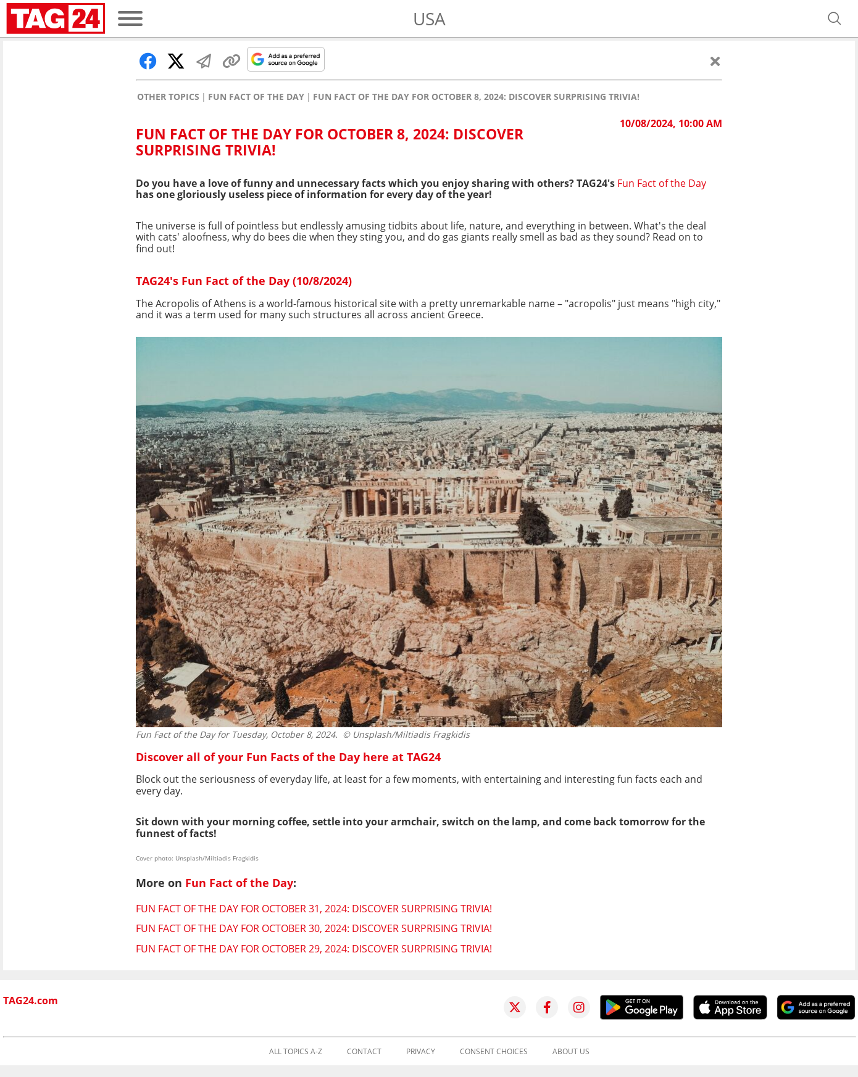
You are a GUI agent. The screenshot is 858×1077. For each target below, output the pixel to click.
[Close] (715, 61)
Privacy (420, 1051)
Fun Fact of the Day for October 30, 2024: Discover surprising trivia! (314, 928)
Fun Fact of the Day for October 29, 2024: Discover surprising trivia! (314, 948)
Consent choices (494, 1051)
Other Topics (168, 97)
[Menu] (130, 18)
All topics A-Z (295, 1051)
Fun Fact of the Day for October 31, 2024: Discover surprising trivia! (314, 908)
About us (570, 1051)
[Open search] (835, 18)
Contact (364, 1051)
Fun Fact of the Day (256, 97)
